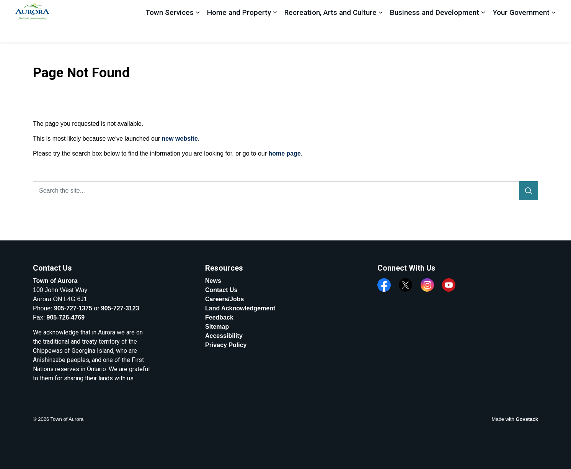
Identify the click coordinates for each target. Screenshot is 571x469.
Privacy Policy (226, 345)
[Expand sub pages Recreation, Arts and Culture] (380, 31)
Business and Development (434, 31)
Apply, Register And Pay (493, 10)
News (213, 281)
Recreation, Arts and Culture (330, 31)
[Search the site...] (285, 190)
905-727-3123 (120, 308)
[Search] (528, 190)
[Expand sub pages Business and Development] (483, 31)
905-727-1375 (73, 308)
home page (284, 153)
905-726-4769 (66, 317)
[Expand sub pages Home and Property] (275, 31)
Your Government (521, 31)
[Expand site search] (549, 10)
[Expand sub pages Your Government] (553, 31)
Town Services (169, 31)
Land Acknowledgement (240, 308)
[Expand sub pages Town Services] (197, 31)
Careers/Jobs (224, 299)
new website (180, 138)
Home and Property (239, 31)
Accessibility (224, 336)
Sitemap (217, 326)
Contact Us (221, 290)
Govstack (527, 419)
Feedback (431, 10)
